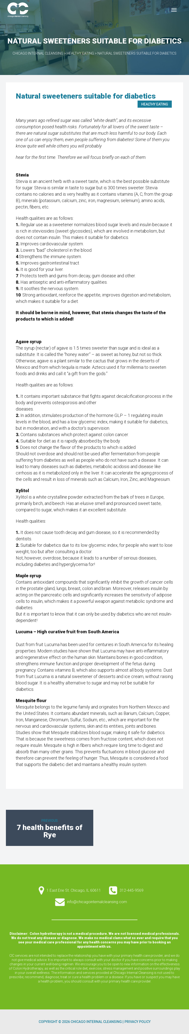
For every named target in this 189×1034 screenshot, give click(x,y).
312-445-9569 (117, 908)
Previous (49, 821)
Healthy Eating (154, 104)
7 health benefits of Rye (49, 831)
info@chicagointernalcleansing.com (96, 915)
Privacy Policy (138, 1022)
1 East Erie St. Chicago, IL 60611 (81, 908)
